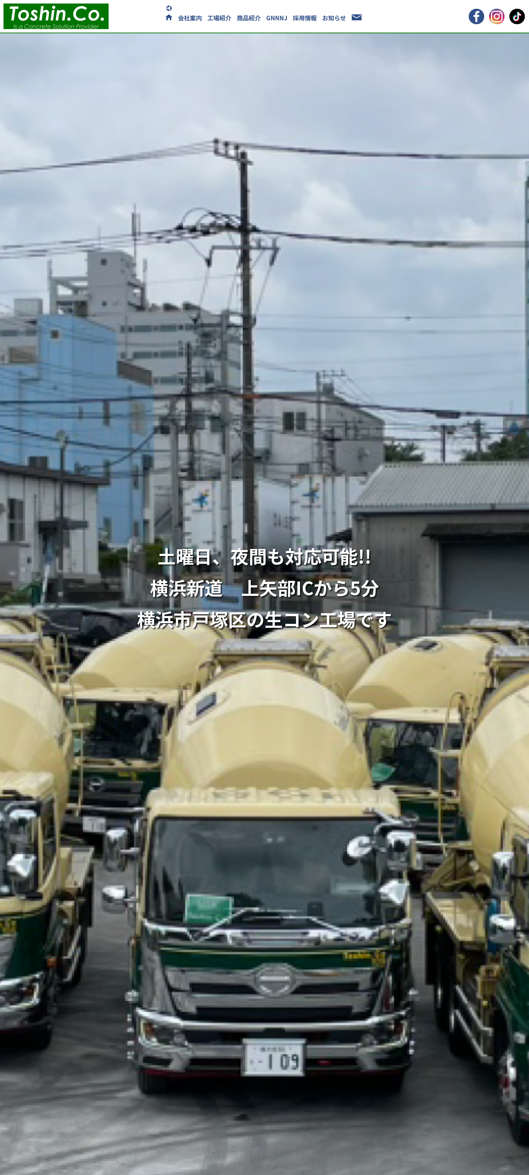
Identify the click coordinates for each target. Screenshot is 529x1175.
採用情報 (305, 17)
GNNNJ (276, 17)
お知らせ (334, 17)
